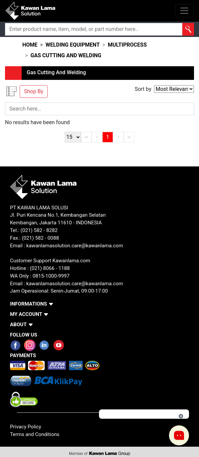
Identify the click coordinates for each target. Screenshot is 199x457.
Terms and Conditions (34, 434)
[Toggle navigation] (184, 10)
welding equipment (73, 45)
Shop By (33, 91)
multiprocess (127, 45)
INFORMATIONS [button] (28, 304)
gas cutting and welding (65, 55)
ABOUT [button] (18, 325)
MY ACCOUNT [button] (26, 314)
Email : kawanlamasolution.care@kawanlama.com (66, 284)
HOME (29, 45)
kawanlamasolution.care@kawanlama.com (74, 246)
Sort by (143, 89)
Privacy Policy (25, 427)
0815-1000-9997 (51, 276)
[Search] (93, 29)
